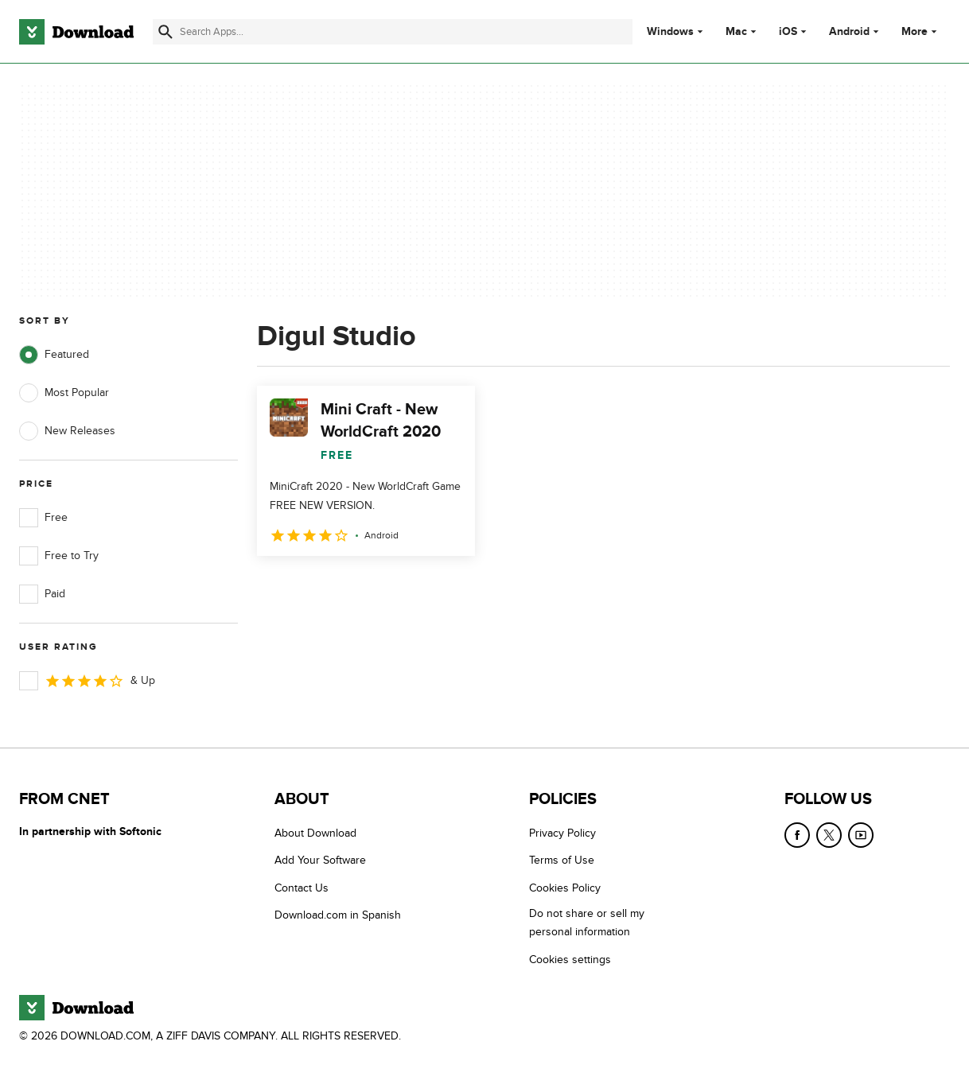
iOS (788, 31)
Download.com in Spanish (337, 915)
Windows (670, 31)
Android (849, 31)
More (920, 31)
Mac (736, 31)
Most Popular (64, 392)
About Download (315, 833)
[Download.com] (76, 32)
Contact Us (301, 888)
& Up (87, 680)
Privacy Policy (562, 833)
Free (43, 517)
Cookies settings (570, 959)
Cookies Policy (565, 888)
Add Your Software (320, 860)
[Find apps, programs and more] (392, 32)
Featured (54, 354)
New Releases (67, 431)
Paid (42, 594)
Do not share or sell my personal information (586, 922)
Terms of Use (561, 860)
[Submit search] (165, 32)
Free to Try (59, 555)
